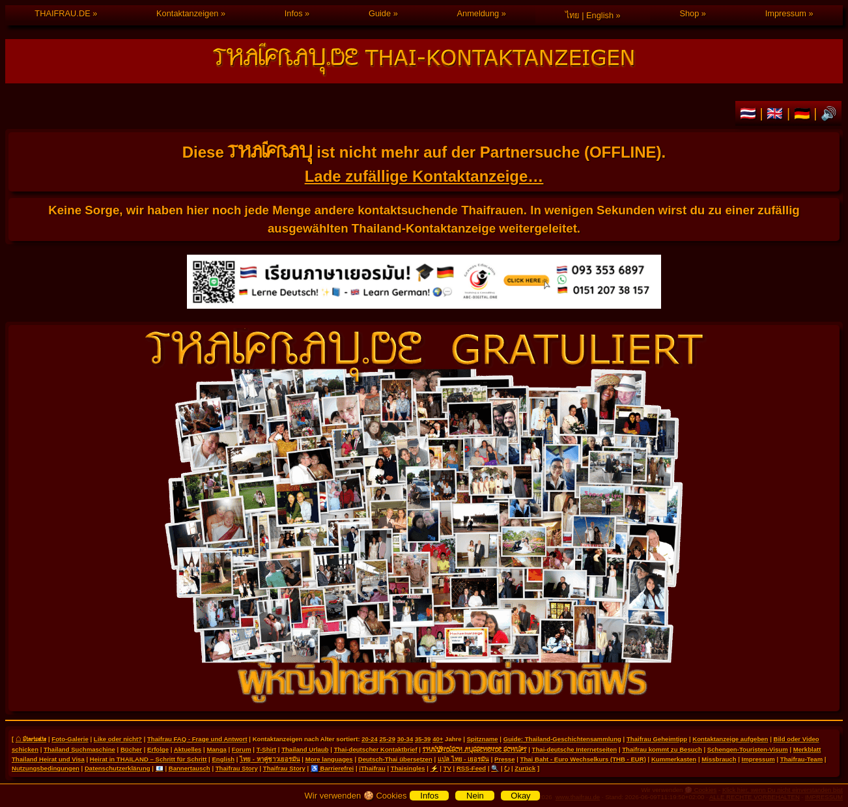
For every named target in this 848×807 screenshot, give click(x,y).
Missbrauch (718, 759)
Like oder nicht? (118, 739)
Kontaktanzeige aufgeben (730, 739)
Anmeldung (478, 13)
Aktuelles (188, 749)
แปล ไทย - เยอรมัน (463, 759)
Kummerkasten (673, 759)
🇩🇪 (804, 113)
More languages (329, 759)
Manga (216, 749)
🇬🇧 (777, 113)
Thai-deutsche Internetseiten (574, 749)
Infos (294, 13)
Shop (689, 13)
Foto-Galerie (70, 739)
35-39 (423, 739)
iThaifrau (372, 768)
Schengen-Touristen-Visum (747, 749)
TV (447, 768)
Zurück (525, 768)
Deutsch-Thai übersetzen (395, 759)
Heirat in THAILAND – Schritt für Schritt (148, 759)
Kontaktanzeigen (187, 13)
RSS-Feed (471, 768)
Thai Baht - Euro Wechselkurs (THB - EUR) (583, 759)
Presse (504, 759)
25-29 (387, 739)
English (223, 759)
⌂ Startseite (31, 738)
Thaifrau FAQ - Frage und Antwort (197, 739)
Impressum (785, 13)
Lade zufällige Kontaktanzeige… (424, 176)
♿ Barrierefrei (332, 768)
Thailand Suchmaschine (79, 749)
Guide (380, 13)
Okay (520, 795)
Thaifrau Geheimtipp (657, 739)
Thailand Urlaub (305, 749)
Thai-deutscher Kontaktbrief (375, 749)
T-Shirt (266, 749)
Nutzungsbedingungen (45, 768)
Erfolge (158, 749)
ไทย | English (589, 15)
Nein (475, 795)
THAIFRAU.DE (62, 13)
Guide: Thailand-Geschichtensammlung (562, 739)
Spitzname (482, 739)
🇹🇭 (750, 113)
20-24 (369, 739)
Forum (241, 749)
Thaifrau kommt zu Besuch (662, 749)
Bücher (131, 749)
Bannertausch (189, 768)
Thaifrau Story (237, 768)
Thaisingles (408, 768)
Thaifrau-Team (801, 759)
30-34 (405, 739)
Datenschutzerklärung (117, 768)
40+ (437, 739)
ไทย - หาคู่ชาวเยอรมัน (270, 759)
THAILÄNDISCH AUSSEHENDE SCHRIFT (475, 749)
